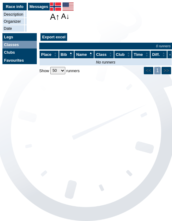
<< (148, 70)
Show (44, 70)
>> (166, 70)
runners (72, 70)
